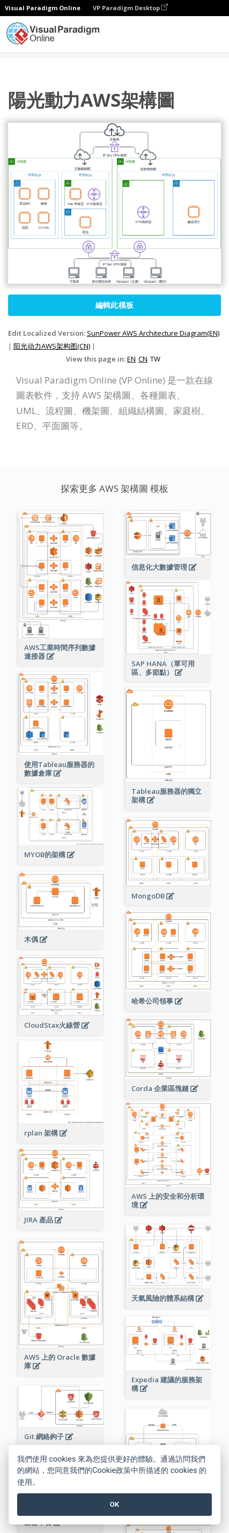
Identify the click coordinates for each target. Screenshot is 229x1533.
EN (131, 359)
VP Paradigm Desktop (130, 8)
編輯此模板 (114, 305)
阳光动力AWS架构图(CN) (51, 346)
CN (142, 359)
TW (155, 359)
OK (114, 1504)
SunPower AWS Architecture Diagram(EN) (153, 333)
